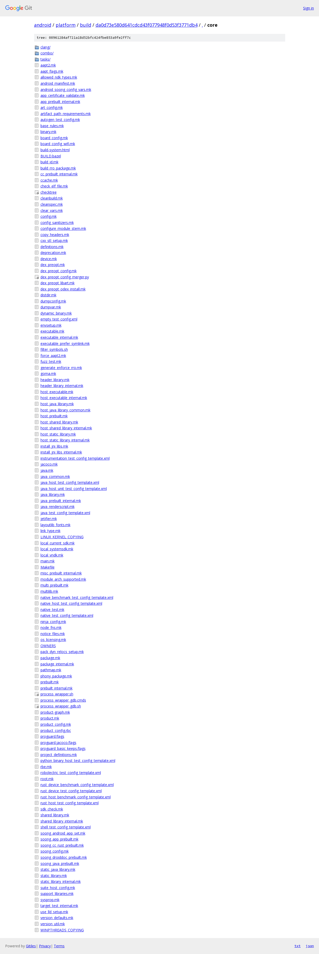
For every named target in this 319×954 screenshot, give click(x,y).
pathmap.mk (50, 669)
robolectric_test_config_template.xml (70, 772)
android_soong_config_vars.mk (65, 89)
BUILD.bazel (50, 156)
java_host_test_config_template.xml (69, 482)
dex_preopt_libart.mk (57, 282)
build (85, 25)
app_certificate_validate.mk (62, 95)
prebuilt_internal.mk (56, 688)
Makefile (47, 567)
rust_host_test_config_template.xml (69, 802)
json (310, 945)
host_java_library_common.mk (65, 410)
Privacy (45, 945)
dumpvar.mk (50, 307)
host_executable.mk (56, 391)
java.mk (46, 470)
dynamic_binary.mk (56, 313)
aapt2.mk (48, 65)
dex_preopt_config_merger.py (64, 277)
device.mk (48, 258)
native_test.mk (52, 609)
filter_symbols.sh (54, 349)
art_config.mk (51, 107)
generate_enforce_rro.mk (61, 367)
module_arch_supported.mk (63, 579)
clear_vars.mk (51, 210)
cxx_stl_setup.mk (54, 240)
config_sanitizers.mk (57, 222)
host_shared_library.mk (59, 422)
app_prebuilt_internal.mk (60, 101)
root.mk (47, 778)
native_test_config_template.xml (66, 615)
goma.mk (48, 373)
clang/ (45, 47)
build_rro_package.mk (58, 168)
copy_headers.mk (54, 234)
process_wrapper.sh (56, 694)
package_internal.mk (57, 664)
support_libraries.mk (57, 893)
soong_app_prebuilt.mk (59, 839)
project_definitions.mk (58, 754)
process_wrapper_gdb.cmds (63, 700)
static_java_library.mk (57, 869)
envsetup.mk (50, 325)
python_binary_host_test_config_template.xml (77, 760)
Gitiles (31, 945)
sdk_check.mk (51, 809)
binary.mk (48, 131)
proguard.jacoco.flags (58, 742)
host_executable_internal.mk (63, 397)
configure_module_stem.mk (63, 228)
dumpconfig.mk (53, 301)
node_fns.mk (50, 627)
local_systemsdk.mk (56, 548)
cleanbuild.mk (51, 198)
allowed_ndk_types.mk (58, 77)
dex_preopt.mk (52, 264)
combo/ (47, 53)
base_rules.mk (52, 125)
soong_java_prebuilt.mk (59, 863)
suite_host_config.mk (57, 887)
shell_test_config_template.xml (65, 827)
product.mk (49, 718)
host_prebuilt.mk (54, 415)
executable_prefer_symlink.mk (65, 343)
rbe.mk (46, 766)
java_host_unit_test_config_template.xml (73, 488)
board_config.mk (54, 137)
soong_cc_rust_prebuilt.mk (62, 845)
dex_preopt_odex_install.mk (63, 289)
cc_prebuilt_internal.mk (59, 174)
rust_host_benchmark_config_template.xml (75, 797)
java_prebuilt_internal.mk (60, 500)
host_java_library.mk (57, 403)
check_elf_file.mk (54, 186)
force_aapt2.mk (53, 355)
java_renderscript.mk (57, 506)
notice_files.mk (52, 633)
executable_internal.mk (59, 337)
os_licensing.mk (53, 639)
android (42, 25)
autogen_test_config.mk (60, 119)
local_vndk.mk (51, 555)
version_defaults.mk (56, 917)
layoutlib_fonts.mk (55, 524)
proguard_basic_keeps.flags (63, 748)
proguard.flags (52, 736)
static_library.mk (53, 875)
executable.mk (52, 331)
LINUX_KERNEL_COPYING (62, 536)
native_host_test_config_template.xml (71, 603)
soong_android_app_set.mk (62, 833)
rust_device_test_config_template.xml (71, 790)
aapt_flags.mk (51, 71)
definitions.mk (52, 246)
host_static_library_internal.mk (65, 440)
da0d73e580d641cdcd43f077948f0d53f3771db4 (147, 25)
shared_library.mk (54, 815)
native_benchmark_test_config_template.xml (76, 597)
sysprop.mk (49, 899)
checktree (48, 192)
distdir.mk (48, 294)
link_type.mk (50, 530)
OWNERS (48, 645)
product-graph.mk (55, 712)
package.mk (50, 657)
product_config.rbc (55, 730)
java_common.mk (55, 476)
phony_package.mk (56, 676)
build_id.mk (49, 161)
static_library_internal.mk (60, 881)
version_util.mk (52, 923)
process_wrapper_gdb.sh (60, 706)
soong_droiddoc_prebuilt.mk (63, 857)
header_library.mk (54, 379)
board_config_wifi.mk (57, 143)
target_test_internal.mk (59, 905)
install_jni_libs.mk (54, 446)
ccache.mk (49, 180)
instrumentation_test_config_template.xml (75, 458)
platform (66, 25)
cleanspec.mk (51, 204)
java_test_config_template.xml (65, 512)
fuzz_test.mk (50, 361)
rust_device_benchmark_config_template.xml (77, 784)
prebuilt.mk (49, 681)
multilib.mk (49, 591)
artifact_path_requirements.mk (65, 113)
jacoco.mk (49, 464)
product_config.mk (55, 724)
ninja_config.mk (53, 621)
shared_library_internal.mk (61, 821)
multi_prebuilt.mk (54, 585)
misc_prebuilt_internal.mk (61, 573)
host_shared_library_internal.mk (66, 428)
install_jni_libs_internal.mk (61, 452)
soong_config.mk (54, 851)
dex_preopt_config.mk (58, 270)
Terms (59, 945)
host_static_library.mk (58, 434)
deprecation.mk (53, 252)
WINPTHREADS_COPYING (62, 930)
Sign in (308, 8)
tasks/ (45, 59)
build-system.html (55, 149)
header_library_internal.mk (61, 385)
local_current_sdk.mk (57, 543)
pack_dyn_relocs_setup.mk (62, 651)
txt (297, 945)
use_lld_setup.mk (54, 911)
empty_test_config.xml (58, 319)
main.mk (47, 561)
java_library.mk (52, 494)
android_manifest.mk (57, 83)
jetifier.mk (48, 518)
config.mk (48, 216)
